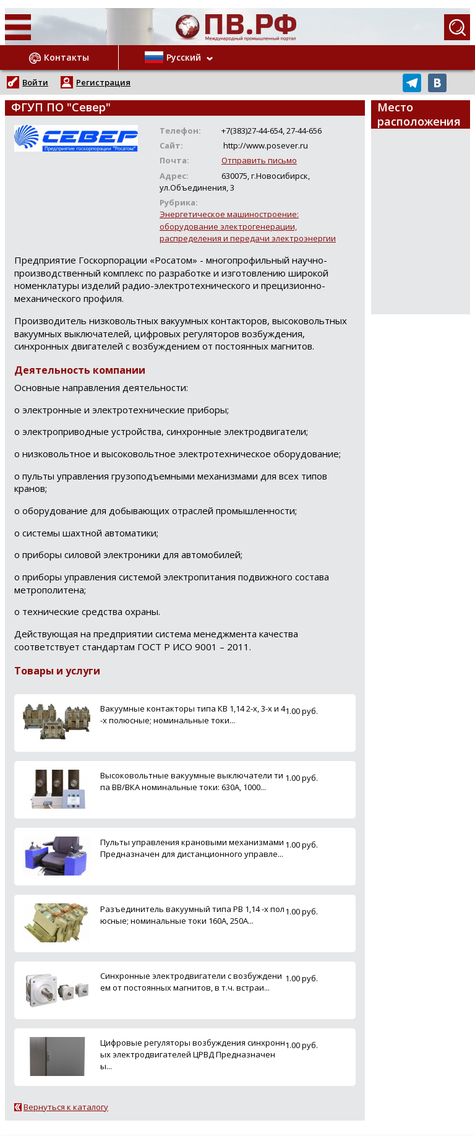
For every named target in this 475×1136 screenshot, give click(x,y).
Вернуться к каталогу (66, 1106)
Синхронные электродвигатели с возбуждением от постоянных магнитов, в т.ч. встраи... (191, 981)
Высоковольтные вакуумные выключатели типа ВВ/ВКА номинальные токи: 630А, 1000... (191, 781)
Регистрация (103, 82)
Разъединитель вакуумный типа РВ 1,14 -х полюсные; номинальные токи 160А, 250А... (192, 914)
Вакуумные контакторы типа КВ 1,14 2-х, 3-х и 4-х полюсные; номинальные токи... (192, 714)
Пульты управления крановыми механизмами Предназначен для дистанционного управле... (192, 848)
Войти (35, 82)
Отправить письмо (259, 160)
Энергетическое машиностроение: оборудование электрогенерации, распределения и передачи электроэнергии (248, 226)
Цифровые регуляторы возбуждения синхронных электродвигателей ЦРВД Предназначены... (192, 1054)
